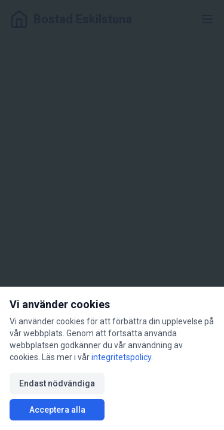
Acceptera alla (57, 409)
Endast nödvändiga (57, 383)
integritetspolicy (121, 357)
